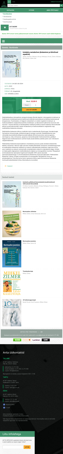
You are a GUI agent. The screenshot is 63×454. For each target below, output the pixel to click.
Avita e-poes (25, 416)
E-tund (8, 407)
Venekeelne (7, 16)
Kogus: (27, 105)
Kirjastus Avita (10, 404)
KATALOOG (10, 10)
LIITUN (27, 447)
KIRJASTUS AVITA (56, 2)
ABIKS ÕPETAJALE (52, 10)
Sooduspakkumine (9, 19)
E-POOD (31, 10)
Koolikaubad (7, 22)
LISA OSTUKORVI (31, 110)
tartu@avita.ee (14, 387)
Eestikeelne (7, 14)
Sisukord (9, 166)
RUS (14, 2)
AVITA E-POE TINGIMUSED (28, 332)
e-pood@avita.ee (40, 335)
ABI (41, 332)
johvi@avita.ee (14, 401)
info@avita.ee (14, 371)
